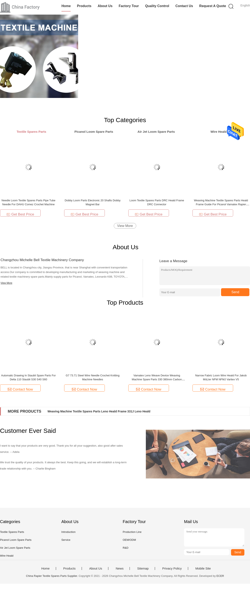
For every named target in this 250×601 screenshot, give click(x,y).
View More (125, 226)
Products (84, 6)
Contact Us (184, 6)
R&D (125, 547)
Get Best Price (20, 214)
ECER (220, 575)
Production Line (132, 531)
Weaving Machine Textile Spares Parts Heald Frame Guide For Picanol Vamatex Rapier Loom (221, 204)
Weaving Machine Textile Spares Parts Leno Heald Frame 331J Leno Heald (99, 411)
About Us (105, 6)
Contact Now (20, 389)
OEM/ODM (129, 539)
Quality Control (157, 6)
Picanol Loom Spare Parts (15, 539)
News (120, 568)
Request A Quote (212, 6)
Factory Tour (129, 6)
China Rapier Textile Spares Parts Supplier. (52, 575)
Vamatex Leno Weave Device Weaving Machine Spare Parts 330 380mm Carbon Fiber (157, 379)
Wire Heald (6, 555)
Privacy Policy (172, 568)
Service (65, 539)
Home (66, 6)
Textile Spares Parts (12, 531)
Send (235, 292)
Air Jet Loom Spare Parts (15, 547)
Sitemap (143, 568)
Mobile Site (203, 568)
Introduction (68, 531)
